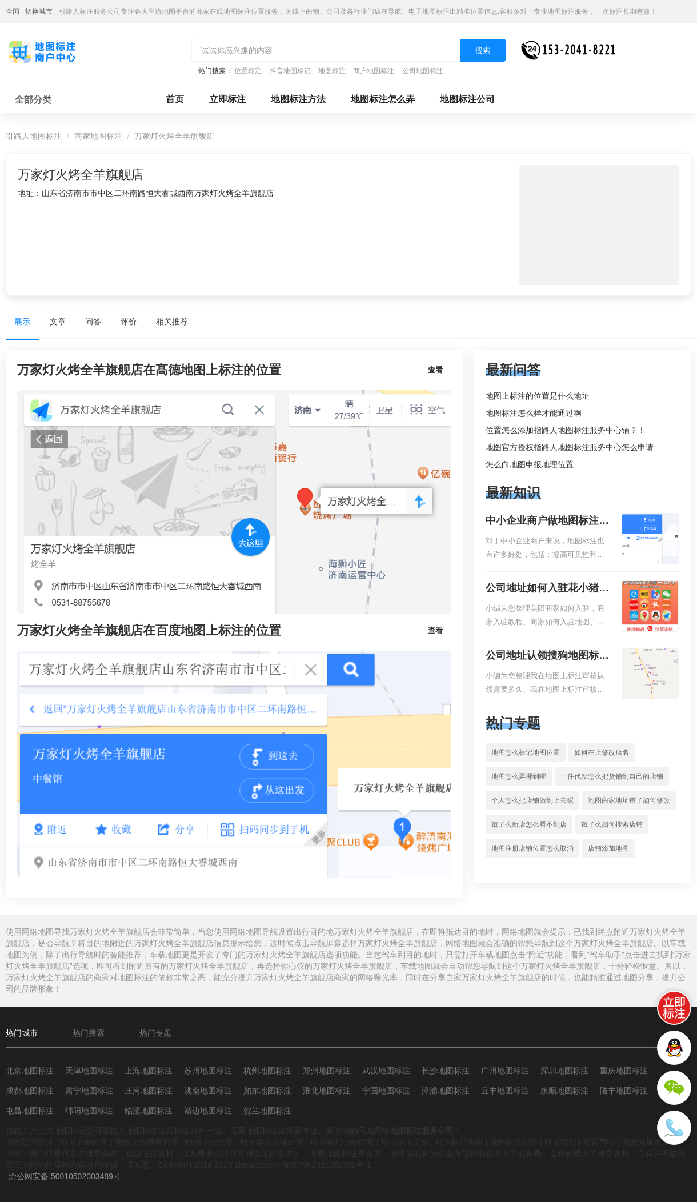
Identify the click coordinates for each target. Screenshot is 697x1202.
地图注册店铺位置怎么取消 (532, 848)
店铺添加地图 (608, 848)
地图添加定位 (405, 1142)
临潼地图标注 (149, 1110)
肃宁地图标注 (89, 1090)
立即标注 (227, 99)
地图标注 (332, 71)
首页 (175, 99)
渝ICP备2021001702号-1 (326, 1164)
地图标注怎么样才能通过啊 (534, 413)
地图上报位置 (84, 1142)
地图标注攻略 (459, 1142)
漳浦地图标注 (446, 1090)
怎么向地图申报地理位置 (530, 464)
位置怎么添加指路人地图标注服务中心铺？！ (566, 430)
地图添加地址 (646, 1142)
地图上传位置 (209, 1142)
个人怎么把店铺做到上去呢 (532, 800)
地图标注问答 (514, 1142)
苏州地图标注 (208, 1070)
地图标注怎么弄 (383, 99)
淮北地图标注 (327, 1090)
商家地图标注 (98, 136)
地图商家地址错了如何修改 (629, 800)
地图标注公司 (467, 99)
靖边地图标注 (208, 1110)
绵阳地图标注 (89, 1110)
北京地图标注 (30, 1070)
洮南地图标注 (208, 1090)
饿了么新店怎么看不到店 (529, 824)
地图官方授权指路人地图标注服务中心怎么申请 (570, 447)
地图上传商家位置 (147, 1142)
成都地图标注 (30, 1090)
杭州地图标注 (267, 1070)
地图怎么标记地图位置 (525, 752)
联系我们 (560, 1142)
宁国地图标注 (386, 1090)
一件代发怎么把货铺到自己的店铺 (611, 776)
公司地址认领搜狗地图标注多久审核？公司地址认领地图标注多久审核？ (547, 656)
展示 (22, 321)
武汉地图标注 (386, 1070)
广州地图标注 (505, 1070)
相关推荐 (172, 321)
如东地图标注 (267, 1090)
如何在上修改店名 (601, 752)
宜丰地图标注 (505, 1090)
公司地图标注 (422, 71)
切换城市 (39, 11)
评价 (129, 321)
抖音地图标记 (290, 71)
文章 (58, 321)
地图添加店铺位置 (272, 1142)
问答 (93, 321)
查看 (435, 370)
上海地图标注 (149, 1070)
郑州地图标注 (327, 1070)
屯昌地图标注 (30, 1110)
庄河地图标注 (149, 1090)
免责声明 (599, 1142)
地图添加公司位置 (342, 1142)
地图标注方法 (298, 99)
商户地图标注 (373, 71)
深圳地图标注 (564, 1070)
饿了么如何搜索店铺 (612, 824)
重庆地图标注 (624, 1070)
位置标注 (248, 71)
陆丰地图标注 (624, 1090)
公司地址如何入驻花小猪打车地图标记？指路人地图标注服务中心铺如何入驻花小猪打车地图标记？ (547, 589)
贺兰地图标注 (267, 1110)
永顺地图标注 (564, 1090)
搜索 (483, 50)
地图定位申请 (30, 1142)
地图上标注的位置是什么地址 (538, 395)
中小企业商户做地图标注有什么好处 (547, 521)
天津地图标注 (89, 1070)
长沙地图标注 (446, 1070)
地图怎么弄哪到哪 (518, 776)
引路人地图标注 (34, 136)
